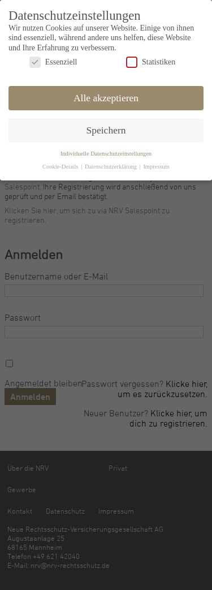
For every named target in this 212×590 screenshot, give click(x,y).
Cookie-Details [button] (61, 165)
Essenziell (53, 60)
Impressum (156, 165)
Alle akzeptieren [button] (106, 96)
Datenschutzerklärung (112, 165)
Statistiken (150, 60)
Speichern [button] (106, 127)
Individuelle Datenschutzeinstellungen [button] (106, 152)
